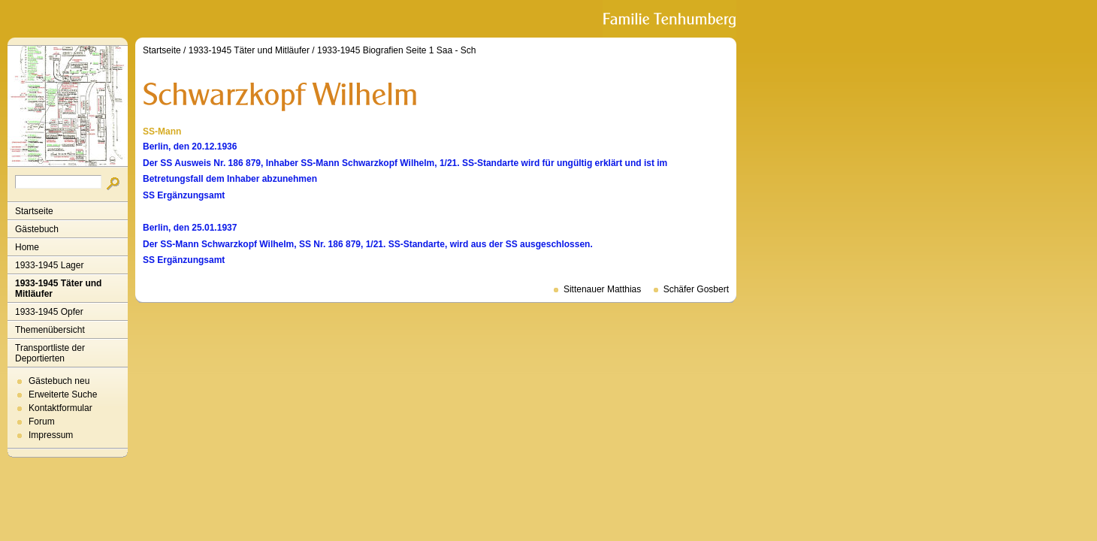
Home (27, 247)
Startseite (34, 211)
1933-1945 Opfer (49, 312)
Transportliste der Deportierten (50, 353)
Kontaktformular (60, 408)
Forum (42, 421)
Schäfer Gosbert (696, 289)
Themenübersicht (50, 330)
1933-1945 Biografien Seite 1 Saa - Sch (396, 50)
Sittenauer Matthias (602, 289)
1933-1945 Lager (49, 265)
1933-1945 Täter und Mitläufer (58, 288)
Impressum (51, 435)
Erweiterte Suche (63, 394)
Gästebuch (37, 229)
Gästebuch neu (59, 381)
